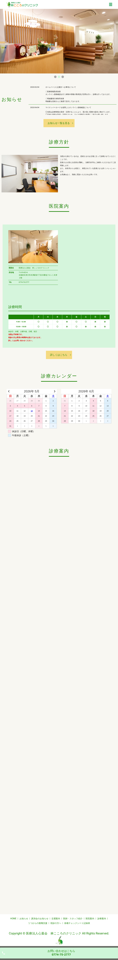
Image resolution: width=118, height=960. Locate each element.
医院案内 (90, 918)
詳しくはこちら (58, 354)
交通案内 (55, 918)
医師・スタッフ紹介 (73, 918)
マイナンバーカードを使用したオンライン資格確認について (68, 108)
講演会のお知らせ (39, 918)
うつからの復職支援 (37, 923)
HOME (13, 918)
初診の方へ (55, 923)
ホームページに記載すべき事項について (60, 87)
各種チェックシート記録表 (77, 923)
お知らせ (24, 918)
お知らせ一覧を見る (59, 123)
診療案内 (101, 918)
